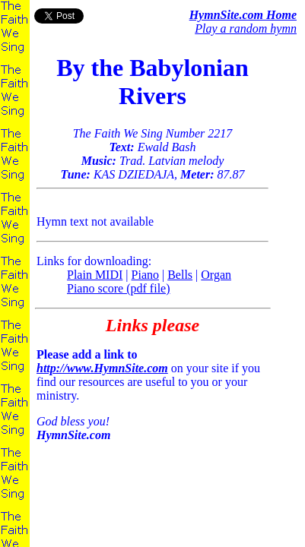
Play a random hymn (246, 28)
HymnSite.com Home (243, 14)
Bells (179, 274)
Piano (145, 274)
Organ (216, 274)
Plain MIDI (94, 274)
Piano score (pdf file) (118, 288)
